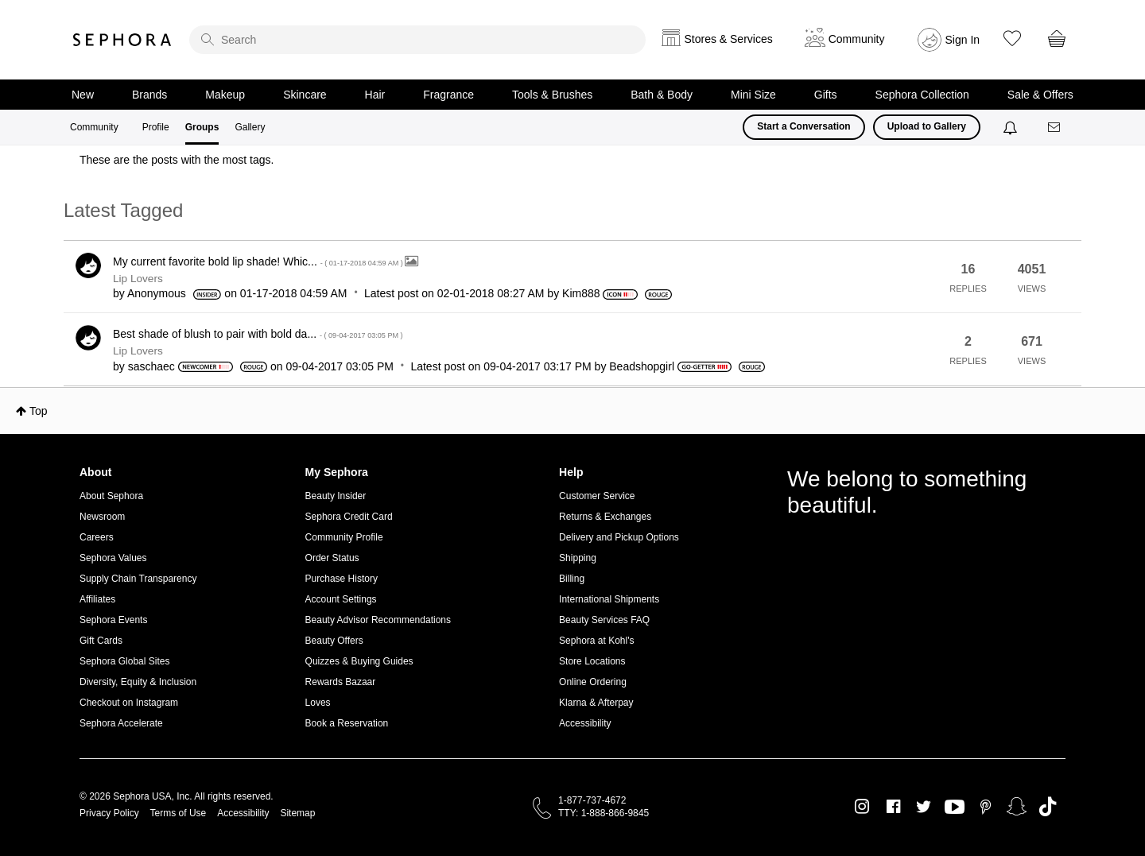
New (83, 94)
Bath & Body (662, 94)
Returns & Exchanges (605, 516)
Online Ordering (593, 682)
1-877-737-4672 (592, 800)
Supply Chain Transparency (138, 578)
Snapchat (1017, 807)
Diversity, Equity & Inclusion (138, 682)
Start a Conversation (803, 126)
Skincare (304, 94)
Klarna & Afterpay (596, 702)
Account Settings (341, 599)
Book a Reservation (347, 723)
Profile (155, 127)
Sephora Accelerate (121, 723)
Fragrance (448, 94)
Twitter (923, 807)
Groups (202, 127)
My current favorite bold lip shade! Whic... (259, 261)
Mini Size (753, 94)
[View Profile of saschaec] (151, 366)
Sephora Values (113, 558)
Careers (97, 537)
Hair (375, 94)
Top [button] (38, 411)
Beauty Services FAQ (604, 620)
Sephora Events (113, 620)
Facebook (893, 807)
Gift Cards (101, 640)
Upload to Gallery (926, 126)
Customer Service (597, 496)
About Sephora (111, 496)
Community (94, 127)
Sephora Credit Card (349, 516)
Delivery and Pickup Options (619, 537)
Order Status (332, 558)
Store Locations (592, 661)
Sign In (962, 39)
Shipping (577, 558)
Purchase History (341, 578)
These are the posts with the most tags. (177, 159)
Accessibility (585, 723)
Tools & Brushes (552, 94)
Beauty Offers (334, 640)
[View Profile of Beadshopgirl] (641, 366)
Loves (318, 702)
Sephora (122, 39)
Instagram (862, 807)
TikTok (1048, 807)
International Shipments (609, 599)
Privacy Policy (109, 813)
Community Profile (344, 537)
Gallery (250, 127)
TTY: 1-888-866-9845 (603, 813)
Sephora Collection (922, 94)
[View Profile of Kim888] (581, 293)
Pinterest (986, 807)
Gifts (825, 94)
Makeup (225, 94)
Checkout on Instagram (129, 702)
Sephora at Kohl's (596, 640)
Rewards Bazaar (340, 682)
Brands (149, 94)
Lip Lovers (138, 279)
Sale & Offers (1040, 94)
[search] (417, 39)
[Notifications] (1011, 127)
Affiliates (97, 599)
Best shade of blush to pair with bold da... (258, 333)
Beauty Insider (336, 496)
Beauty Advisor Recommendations (378, 620)
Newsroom (102, 516)
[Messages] (1055, 127)
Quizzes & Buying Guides (359, 661)
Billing (571, 578)
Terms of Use (178, 813)
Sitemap (297, 813)
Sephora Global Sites (124, 661)
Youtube (955, 807)
